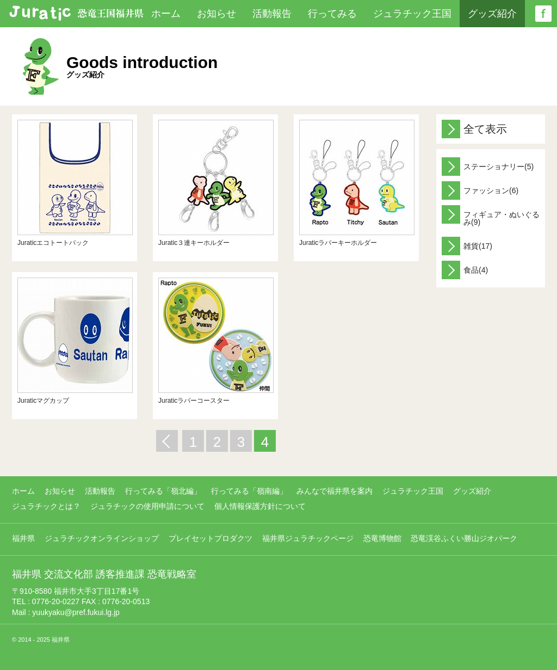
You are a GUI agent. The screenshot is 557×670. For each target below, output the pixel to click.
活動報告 (272, 13)
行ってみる (332, 13)
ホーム (166, 13)
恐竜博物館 (382, 538)
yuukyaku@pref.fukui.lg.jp (76, 612)
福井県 (23, 538)
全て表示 (474, 129)
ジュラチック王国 (412, 13)
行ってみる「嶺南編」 (249, 491)
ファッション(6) (480, 190)
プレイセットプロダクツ (210, 538)
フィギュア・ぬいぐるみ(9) (491, 215)
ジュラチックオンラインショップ (102, 538)
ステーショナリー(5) (488, 166)
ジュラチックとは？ (46, 506)
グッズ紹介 (492, 13)
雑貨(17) (467, 246)
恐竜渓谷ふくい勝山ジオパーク (464, 538)
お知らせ (216, 13)
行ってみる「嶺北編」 (163, 491)
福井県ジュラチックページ (308, 538)
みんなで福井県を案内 (334, 491)
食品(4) (465, 270)
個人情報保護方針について (260, 506)
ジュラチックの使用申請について (147, 506)
